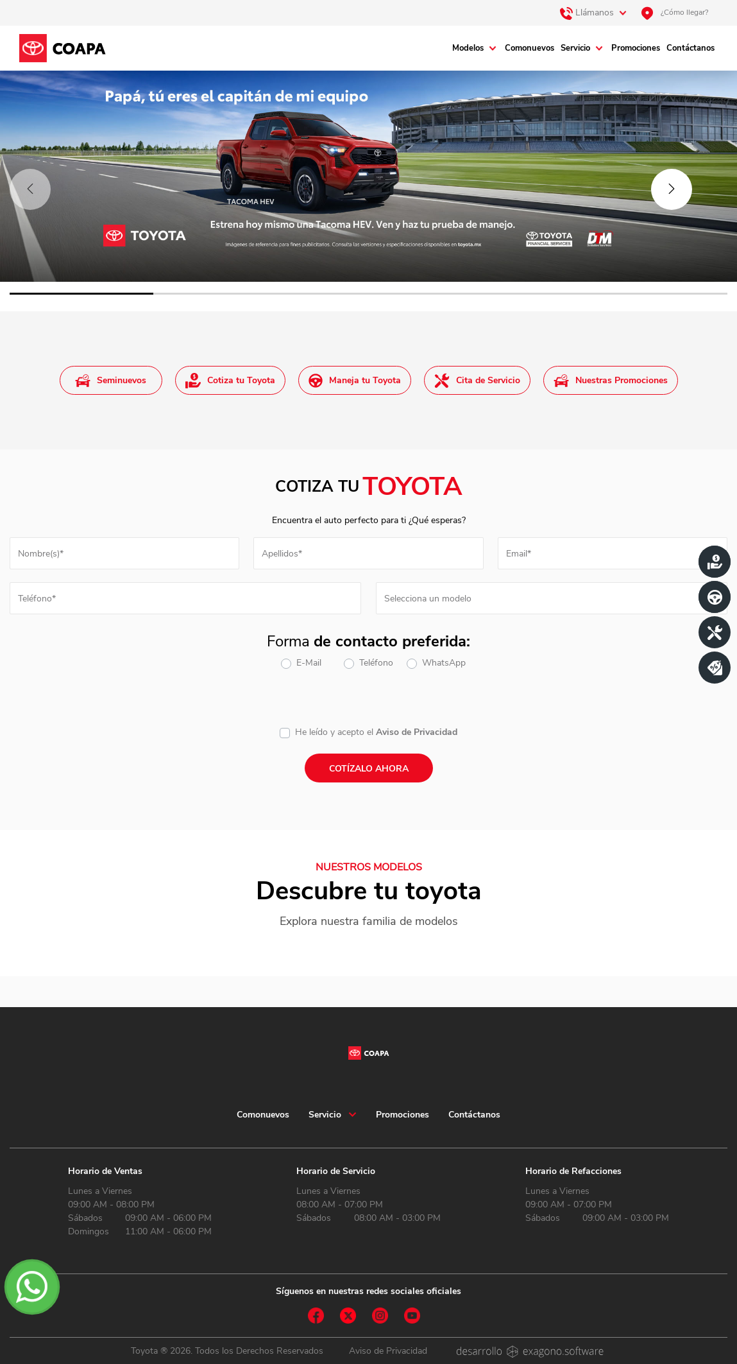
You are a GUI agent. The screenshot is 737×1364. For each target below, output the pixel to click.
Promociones (635, 48)
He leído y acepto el (334, 732)
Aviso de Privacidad (416, 732)
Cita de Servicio (477, 380)
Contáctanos (690, 48)
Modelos (468, 48)
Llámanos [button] (587, 13)
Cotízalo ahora (369, 769)
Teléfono (376, 663)
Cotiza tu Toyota (230, 380)
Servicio (575, 48)
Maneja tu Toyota (355, 381)
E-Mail (308, 663)
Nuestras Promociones (611, 380)
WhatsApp (444, 663)
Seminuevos (110, 380)
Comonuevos (529, 48)
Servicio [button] (325, 1115)
